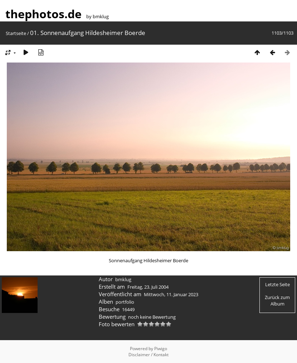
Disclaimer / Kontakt (148, 355)
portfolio (125, 302)
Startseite (16, 33)
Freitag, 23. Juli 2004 (148, 287)
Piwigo (160, 348)
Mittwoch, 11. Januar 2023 (171, 294)
